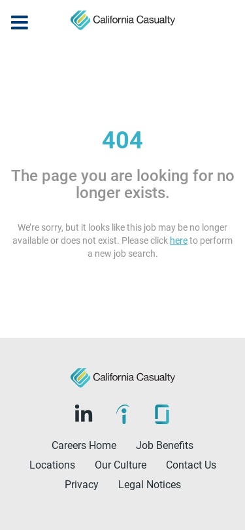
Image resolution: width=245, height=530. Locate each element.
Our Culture (120, 465)
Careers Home (84, 445)
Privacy (82, 484)
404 (122, 140)
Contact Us (191, 465)
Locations (52, 465)
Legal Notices (149, 484)
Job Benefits (164, 445)
